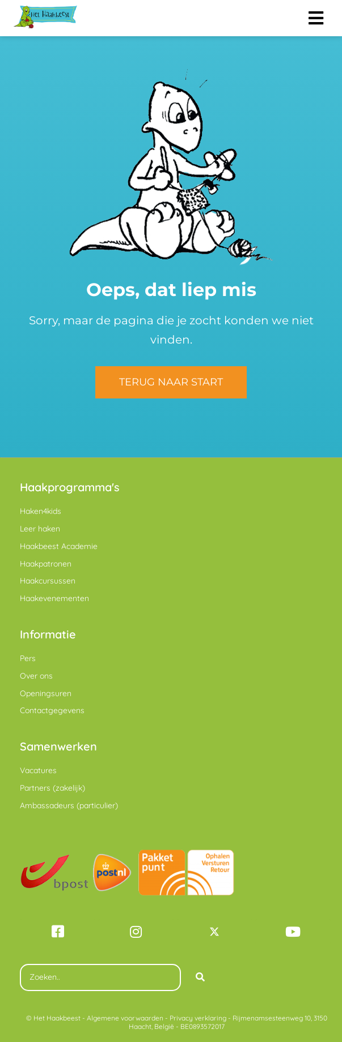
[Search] (200, 977)
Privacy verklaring (198, 1018)
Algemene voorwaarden (125, 1018)
